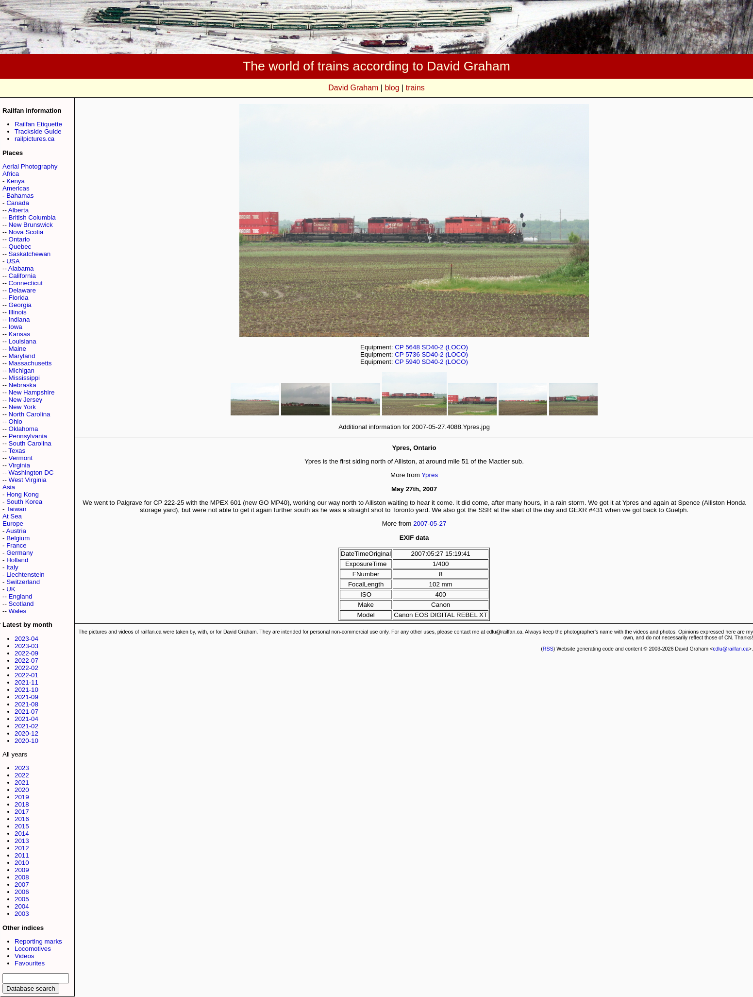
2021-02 (26, 726)
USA (12, 261)
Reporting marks (38, 941)
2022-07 (26, 660)
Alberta (18, 210)
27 (443, 523)
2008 (22, 877)
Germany (19, 552)
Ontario (19, 239)
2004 (22, 906)
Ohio (15, 421)
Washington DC (31, 472)
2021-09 (26, 697)
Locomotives (33, 948)
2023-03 (26, 646)
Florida (19, 297)
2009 (22, 870)
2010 (22, 862)
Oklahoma (23, 428)
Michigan (21, 370)
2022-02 (26, 667)
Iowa (15, 326)
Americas (16, 188)
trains (415, 88)
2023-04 (26, 638)
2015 (22, 826)
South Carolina (30, 443)
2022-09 (26, 653)
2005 (22, 899)
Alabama (21, 268)
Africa (10, 173)
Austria (16, 530)
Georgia (20, 305)
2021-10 (26, 689)
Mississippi (24, 377)
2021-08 (26, 704)
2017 (22, 811)
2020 (22, 789)
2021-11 (26, 682)
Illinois (18, 312)
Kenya (15, 181)
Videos (24, 956)
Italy (12, 567)
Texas (16, 450)
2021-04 (26, 718)
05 (433, 523)
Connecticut (26, 283)
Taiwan (16, 509)
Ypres (429, 475)
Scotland (21, 603)
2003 (22, 913)
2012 (22, 848)
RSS (548, 649)
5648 (412, 347)
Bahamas (19, 195)
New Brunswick (31, 224)
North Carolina (29, 414)
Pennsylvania (28, 436)
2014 (22, 833)
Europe (12, 523)
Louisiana (22, 341)
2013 (22, 840)
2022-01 (26, 675)
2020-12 (26, 733)
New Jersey (26, 399)
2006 (22, 891)
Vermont (21, 458)
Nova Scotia (26, 232)
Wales (18, 611)
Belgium (18, 538)
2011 (22, 855)
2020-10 (26, 740)
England (21, 596)
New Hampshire (32, 392)
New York (22, 407)
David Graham (353, 88)
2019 (22, 797)
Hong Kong (22, 494)
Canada (17, 202)
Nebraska (22, 385)
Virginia (19, 465)
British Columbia (32, 217)
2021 (22, 782)
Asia (8, 487)
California (22, 275)
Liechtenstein (25, 574)
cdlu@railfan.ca (731, 649)
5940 (412, 361)
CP (399, 347)
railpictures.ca (34, 138)
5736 (412, 354)
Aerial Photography (29, 166)
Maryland (22, 356)
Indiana (19, 319)
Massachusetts (30, 363)
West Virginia (28, 479)
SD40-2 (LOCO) (445, 347)
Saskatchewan (30, 254)
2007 (22, 884)
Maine (17, 348)
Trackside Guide (38, 131)
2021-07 (26, 711)
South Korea (24, 501)
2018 (22, 804)
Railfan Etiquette (38, 124)
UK (11, 589)
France (16, 545)
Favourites (30, 963)
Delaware (22, 290)
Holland (17, 560)
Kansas (19, 334)
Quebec (20, 246)
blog (392, 88)
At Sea (12, 516)
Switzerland (23, 581)
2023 (22, 768)
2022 (22, 775)
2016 (22, 819)
